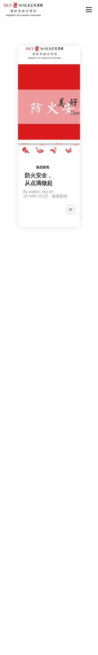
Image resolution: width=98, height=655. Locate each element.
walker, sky (38, 191)
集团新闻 (42, 167)
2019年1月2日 (35, 195)
